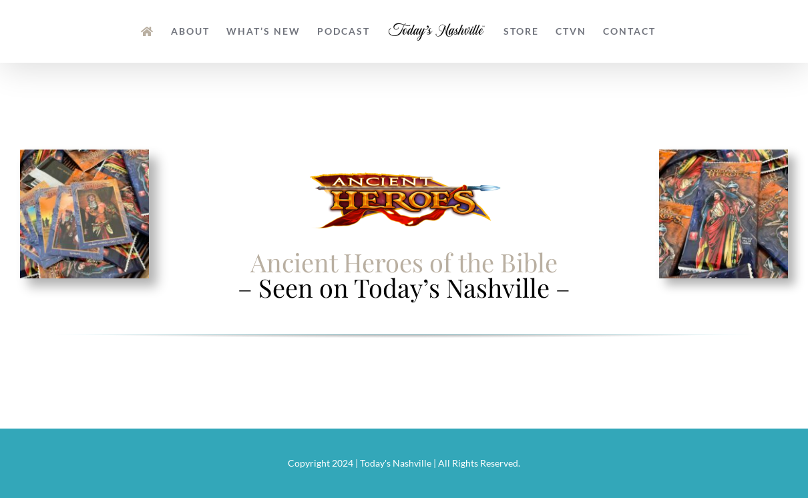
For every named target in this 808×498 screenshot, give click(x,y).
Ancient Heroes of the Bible (404, 262)
